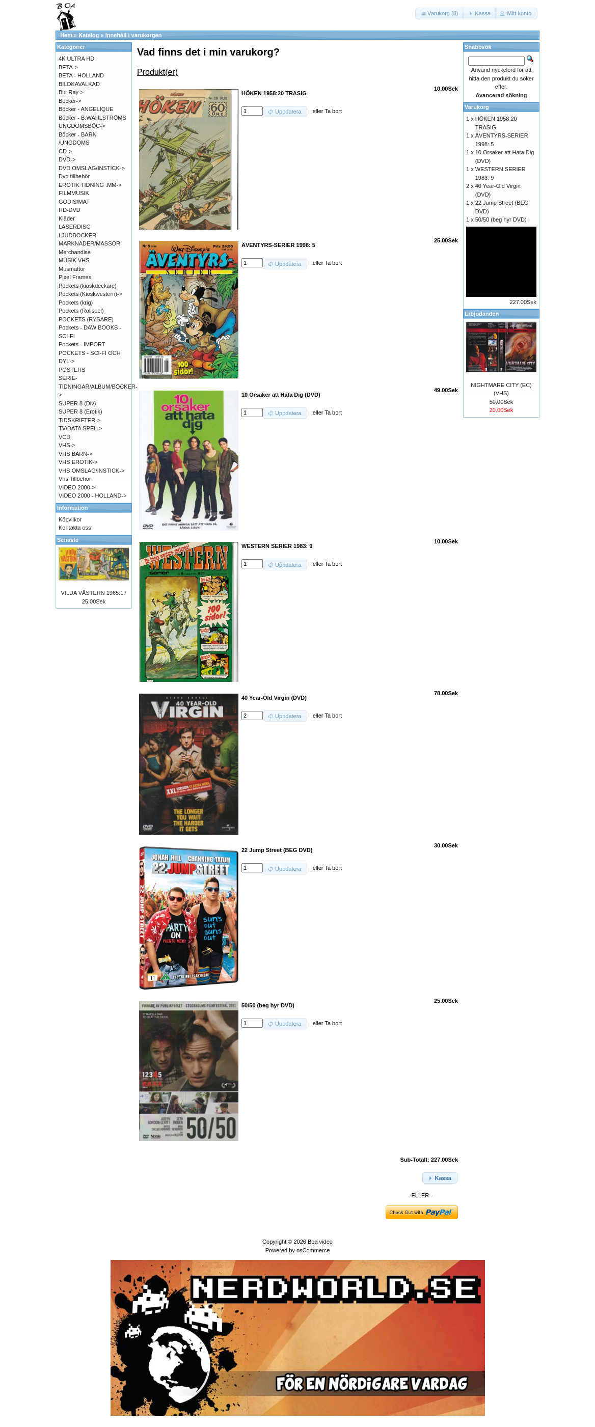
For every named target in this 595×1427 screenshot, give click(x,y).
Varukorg (477, 107)
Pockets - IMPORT (82, 344)
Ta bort (333, 111)
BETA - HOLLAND (81, 75)
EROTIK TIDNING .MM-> (90, 185)
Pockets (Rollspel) (81, 311)
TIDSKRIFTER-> (79, 420)
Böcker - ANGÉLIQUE (86, 109)
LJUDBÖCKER (77, 235)
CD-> (65, 151)
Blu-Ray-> (71, 92)
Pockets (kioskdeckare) (88, 286)
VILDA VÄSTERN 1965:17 (93, 593)
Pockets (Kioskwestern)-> (90, 294)
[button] (439, 13)
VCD (64, 437)
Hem (66, 35)
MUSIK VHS (74, 260)
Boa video (320, 1242)
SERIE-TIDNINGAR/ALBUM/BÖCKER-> (98, 386)
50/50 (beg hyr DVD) (501, 219)
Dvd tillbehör (74, 176)
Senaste (67, 540)
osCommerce (313, 1250)
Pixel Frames (75, 277)
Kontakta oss (75, 528)
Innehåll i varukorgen (133, 35)
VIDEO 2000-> (77, 487)
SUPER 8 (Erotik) (80, 411)
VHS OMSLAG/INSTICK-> (91, 471)
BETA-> (68, 67)
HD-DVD (69, 210)
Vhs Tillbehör (75, 479)
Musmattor (72, 269)
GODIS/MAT (74, 202)
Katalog (88, 35)
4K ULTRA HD (76, 59)
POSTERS (72, 370)
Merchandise (75, 252)
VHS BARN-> (75, 454)
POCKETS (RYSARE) (86, 319)
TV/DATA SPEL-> (80, 428)
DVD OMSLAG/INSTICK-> (92, 168)
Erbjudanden (482, 314)
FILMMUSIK (74, 193)
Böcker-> (70, 101)
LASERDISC (74, 227)
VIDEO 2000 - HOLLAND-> (93, 495)
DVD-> (67, 159)
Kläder (67, 218)
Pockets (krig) (76, 302)
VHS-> (67, 445)
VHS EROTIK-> (78, 462)
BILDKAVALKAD (79, 84)
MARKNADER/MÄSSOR (89, 243)
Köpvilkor (70, 519)
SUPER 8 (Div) (77, 403)
